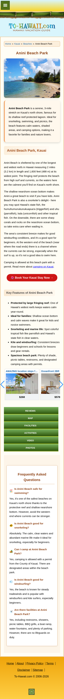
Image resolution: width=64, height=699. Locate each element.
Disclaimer (23, 669)
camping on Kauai (43, 266)
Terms (50, 663)
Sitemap (38, 669)
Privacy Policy (35, 663)
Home (10, 663)
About (20, 663)
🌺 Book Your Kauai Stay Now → (32, 277)
